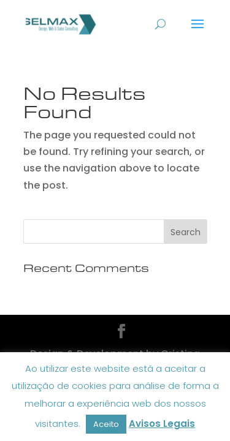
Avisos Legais (162, 423)
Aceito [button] (106, 424)
